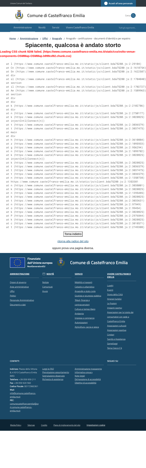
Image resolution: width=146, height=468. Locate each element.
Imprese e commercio (84, 318)
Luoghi (110, 285)
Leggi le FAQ (48, 368)
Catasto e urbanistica (84, 286)
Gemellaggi (112, 343)
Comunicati (47, 286)
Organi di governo (18, 282)
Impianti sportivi (114, 307)
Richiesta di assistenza (52, 379)
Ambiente (79, 313)
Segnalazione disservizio (53, 375)
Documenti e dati (18, 304)
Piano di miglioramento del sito (67, 425)
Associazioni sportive (116, 330)
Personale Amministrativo (22, 300)
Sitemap (31, 425)
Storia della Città (115, 294)
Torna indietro (73, 234)
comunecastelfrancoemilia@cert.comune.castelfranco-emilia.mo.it (24, 407)
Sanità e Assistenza (116, 339)
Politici (13, 295)
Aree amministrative (19, 286)
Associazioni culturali (116, 325)
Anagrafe (57, 38)
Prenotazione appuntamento (55, 372)
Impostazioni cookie (96, 425)
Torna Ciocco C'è (114, 348)
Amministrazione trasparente (88, 368)
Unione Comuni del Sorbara (21, 3)
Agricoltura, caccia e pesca (87, 327)
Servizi (79, 274)
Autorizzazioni (81, 322)
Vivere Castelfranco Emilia (119, 275)
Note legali (80, 375)
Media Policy (15, 425)
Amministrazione (29, 38)
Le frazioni (112, 303)
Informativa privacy (84, 372)
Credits (44, 425)
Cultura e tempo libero (85, 309)
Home (12, 38)
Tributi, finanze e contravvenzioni (82, 302)
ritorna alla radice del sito (72, 241)
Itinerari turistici (114, 299)
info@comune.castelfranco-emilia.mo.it (23, 395)
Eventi (110, 290)
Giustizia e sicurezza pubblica (88, 295)
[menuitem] (22, 27)
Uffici (45, 38)
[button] (132, 15)
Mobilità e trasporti (83, 282)
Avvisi (45, 291)
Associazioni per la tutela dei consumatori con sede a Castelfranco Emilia (120, 317)
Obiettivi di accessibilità (85, 382)
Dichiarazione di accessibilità (88, 379)
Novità (50, 274)
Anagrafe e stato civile (85, 291)
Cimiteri (110, 334)
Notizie (45, 282)
